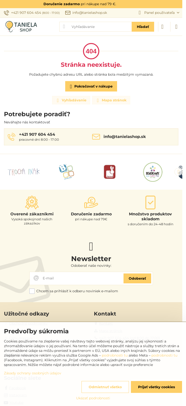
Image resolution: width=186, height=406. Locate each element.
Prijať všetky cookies (156, 387)
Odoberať (137, 278)
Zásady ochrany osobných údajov (32, 373)
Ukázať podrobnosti (93, 398)
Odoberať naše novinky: (91, 265)
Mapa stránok (110, 100)
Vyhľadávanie (70, 100)
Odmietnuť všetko (105, 387)
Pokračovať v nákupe (90, 86)
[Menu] (176, 27)
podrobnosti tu (115, 355)
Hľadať (143, 26)
